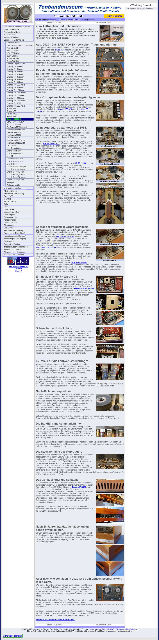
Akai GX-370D (13, 48)
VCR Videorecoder (79, 262)
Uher (6, 207)
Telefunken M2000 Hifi (16, 143)
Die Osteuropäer (11, 217)
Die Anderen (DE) (11, 212)
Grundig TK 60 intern (15, 82)
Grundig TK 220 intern (16, 95)
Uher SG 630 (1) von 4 (16, 172)
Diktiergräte (9, 241)
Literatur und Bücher (12, 188)
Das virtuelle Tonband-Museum (17, 27)
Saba (6, 204)
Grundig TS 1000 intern (16, 101)
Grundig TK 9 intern (15, 72)
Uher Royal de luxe (15, 161)
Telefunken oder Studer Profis (48, 247)
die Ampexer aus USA (64, 236)
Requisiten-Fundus (12, 244)
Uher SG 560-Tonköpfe (16, 167)
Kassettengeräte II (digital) (15, 239)
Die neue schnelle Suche (14, 252)
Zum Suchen (114, 16)
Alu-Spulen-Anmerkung (13, 230)
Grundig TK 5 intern (15, 66)
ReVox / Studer (10, 201)
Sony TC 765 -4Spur (15, 124)
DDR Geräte (9, 209)
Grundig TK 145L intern (16, 93)
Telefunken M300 (14, 135)
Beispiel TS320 (79, 487)
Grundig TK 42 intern (15, 87)
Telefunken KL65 (13, 132)
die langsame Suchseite (14, 255)
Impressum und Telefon (98, 629)
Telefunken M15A (14, 138)
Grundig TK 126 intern (16, 90)
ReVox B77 (11, 116)
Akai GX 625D (12, 51)
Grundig (7, 199)
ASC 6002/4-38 (13, 53)
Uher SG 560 (12, 164)
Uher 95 (10, 156)
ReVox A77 (11, 111)
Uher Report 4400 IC (15, 153)
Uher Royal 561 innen (16, 169)
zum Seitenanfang (12, 636)
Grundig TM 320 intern (16, 106)
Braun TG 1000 (13, 58)
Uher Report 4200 (14, 151)
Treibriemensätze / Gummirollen (20, 45)
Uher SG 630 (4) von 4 (16, 180)
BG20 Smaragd (13, 56)
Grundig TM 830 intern (16, 85)
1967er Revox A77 (51, 144)
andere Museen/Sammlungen (16, 247)
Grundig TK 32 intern (15, 74)
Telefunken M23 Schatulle (17, 127)
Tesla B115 (11, 146)
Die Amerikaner (10, 222)
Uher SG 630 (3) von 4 (16, 177)
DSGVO (111, 629)
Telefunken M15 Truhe (16, 140)
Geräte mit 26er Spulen (83, 288)
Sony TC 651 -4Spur (15, 122)
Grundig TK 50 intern (15, 80)
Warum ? (18, 271)
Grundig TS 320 (65, 109)
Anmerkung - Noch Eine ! (14, 233)
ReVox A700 (12, 114)
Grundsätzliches (13, 43)
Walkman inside (13, 185)
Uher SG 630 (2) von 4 (16, 174)
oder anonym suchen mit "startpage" (18, 267)
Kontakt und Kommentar (14, 249)
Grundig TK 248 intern (16, 98)
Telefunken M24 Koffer (16, 130)
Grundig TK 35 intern (15, 77)
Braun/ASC (8, 196)
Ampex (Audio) (10, 220)
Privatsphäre (120, 629)
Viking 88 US (12, 182)
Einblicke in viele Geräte (14, 40)
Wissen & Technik (11, 37)
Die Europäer (9, 215)
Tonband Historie (11, 35)
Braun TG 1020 (13, 61)
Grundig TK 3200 (14, 103)
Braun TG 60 (60, 50)
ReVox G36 (11, 108)
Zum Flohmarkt (131, 629)
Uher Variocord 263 (15, 159)
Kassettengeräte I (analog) (15, 236)
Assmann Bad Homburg (14, 194)
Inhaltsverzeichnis (11, 29)
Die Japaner (9, 225)
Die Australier (9, 228)
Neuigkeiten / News (12, 32)
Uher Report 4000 (14, 148)
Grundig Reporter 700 (16, 64)
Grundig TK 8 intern (15, 69)
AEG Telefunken (11, 191)
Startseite (52, 20)
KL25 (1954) (80, 163)
